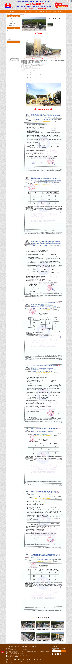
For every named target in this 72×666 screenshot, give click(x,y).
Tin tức (55, 11)
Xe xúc (9, 39)
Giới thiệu (14, 11)
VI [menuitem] (68, 0)
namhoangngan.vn (13, 662)
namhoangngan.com (19, 662)
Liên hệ (59, 11)
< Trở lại (23, 614)
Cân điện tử (10, 35)
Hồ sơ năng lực (48, 11)
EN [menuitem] (70, 0)
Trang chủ (10, 11)
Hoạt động (41, 11)
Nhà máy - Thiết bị (33, 11)
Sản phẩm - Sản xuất (23, 11)
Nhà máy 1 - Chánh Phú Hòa (28, 629)
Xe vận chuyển (10, 37)
